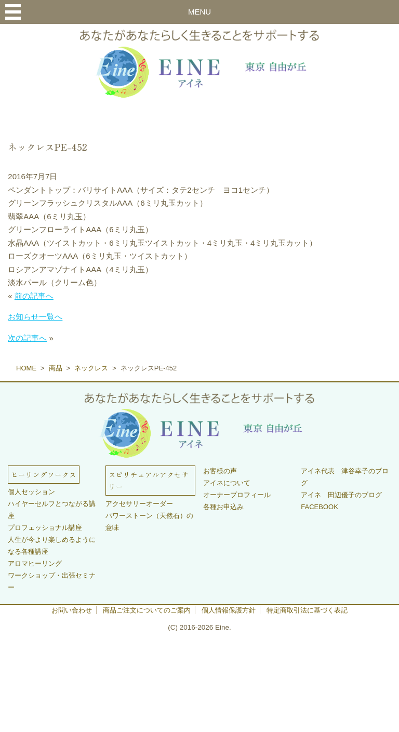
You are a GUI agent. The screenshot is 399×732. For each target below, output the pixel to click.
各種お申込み (223, 507)
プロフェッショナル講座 (45, 527)
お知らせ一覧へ (35, 316)
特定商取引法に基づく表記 (307, 610)
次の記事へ (27, 338)
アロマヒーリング (35, 563)
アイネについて (226, 483)
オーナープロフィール (237, 495)
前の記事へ (34, 295)
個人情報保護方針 (229, 610)
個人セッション (31, 492)
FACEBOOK (319, 507)
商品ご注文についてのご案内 (147, 610)
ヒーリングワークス (43, 474)
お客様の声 (220, 471)
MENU (199, 11)
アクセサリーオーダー (139, 504)
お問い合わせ (71, 610)
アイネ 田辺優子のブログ (341, 495)
